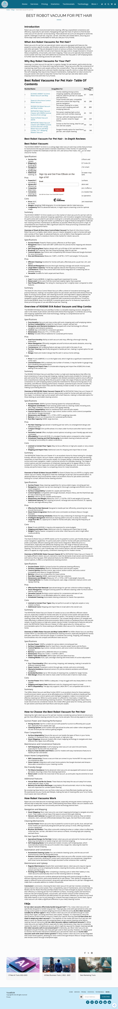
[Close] (81, 151)
